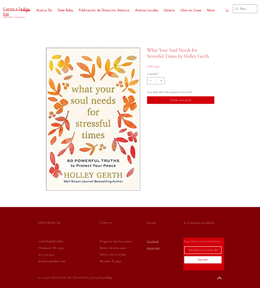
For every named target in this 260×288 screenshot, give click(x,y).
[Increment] (161, 80)
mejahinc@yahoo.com (52, 261)
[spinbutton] (155, 80)
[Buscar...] (244, 9)
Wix (109, 277)
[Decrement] (150, 80)
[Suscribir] (203, 260)
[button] (227, 10)
